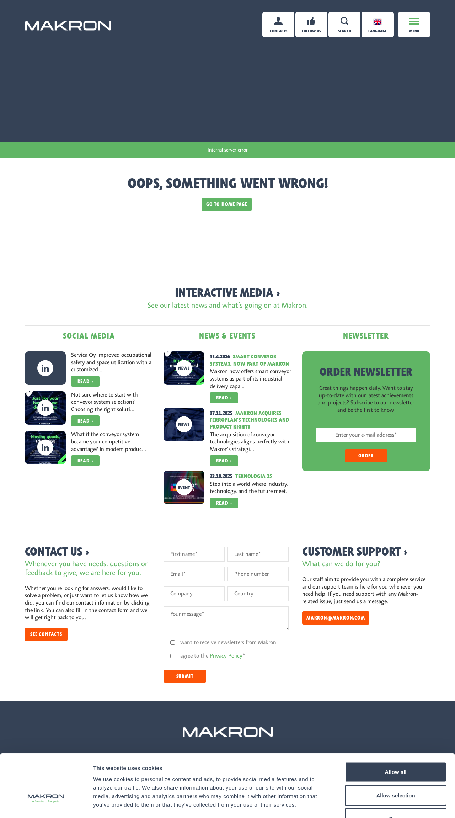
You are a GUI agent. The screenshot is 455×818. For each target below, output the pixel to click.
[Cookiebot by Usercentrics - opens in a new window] (46, 804)
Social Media (89, 336)
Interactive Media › (227, 292)
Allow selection (395, 748)
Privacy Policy (226, 655)
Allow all (396, 725)
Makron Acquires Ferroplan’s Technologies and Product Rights (249, 420)
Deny (395, 771)
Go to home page (226, 204)
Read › (85, 381)
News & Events (227, 336)
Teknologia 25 (253, 476)
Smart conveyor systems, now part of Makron (249, 360)
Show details (373, 804)
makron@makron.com (335, 618)
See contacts (46, 634)
